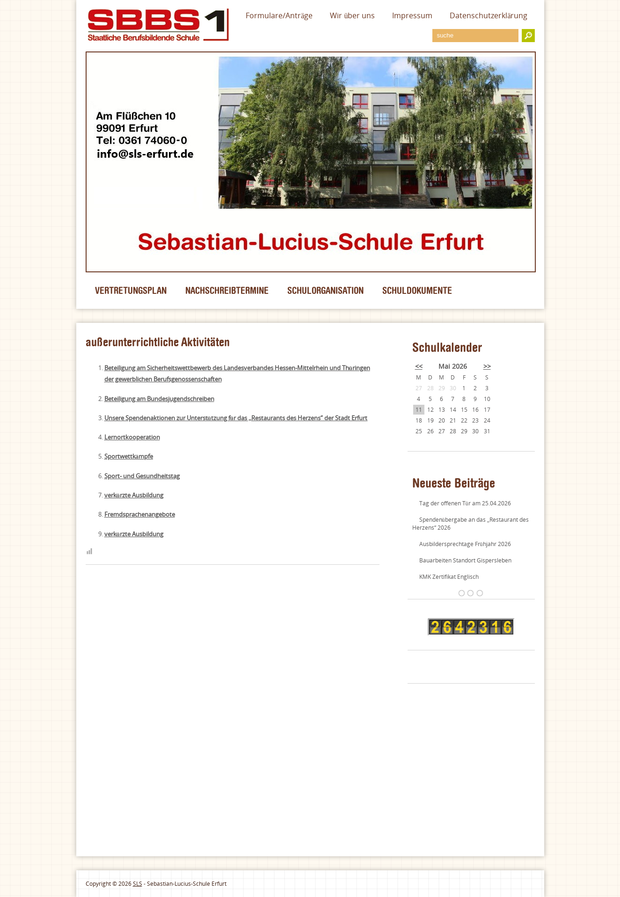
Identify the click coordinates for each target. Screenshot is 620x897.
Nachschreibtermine (227, 290)
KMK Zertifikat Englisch (449, 577)
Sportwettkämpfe (128, 456)
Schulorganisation (325, 290)
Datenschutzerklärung (488, 15)
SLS (137, 884)
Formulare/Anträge (279, 15)
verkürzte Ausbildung (133, 495)
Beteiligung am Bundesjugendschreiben (159, 398)
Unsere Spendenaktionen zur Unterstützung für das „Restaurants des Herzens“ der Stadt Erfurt (236, 418)
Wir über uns (352, 15)
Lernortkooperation (132, 437)
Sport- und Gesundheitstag (142, 476)
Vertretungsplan (131, 290)
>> (487, 366)
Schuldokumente (417, 290)
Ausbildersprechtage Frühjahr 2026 (465, 544)
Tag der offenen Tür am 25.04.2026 (465, 503)
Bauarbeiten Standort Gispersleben (465, 560)
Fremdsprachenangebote (139, 514)
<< (419, 366)
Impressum (412, 15)
